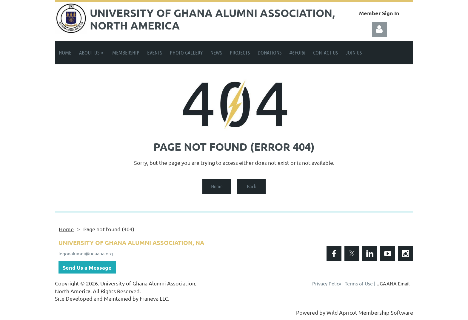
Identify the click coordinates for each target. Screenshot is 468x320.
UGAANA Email (393, 283)
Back (251, 186)
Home (217, 186)
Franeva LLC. (154, 298)
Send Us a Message (87, 267)
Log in (379, 29)
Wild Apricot (342, 312)
